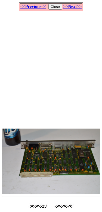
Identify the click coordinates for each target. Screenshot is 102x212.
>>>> (72, 6)
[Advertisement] (51, 67)
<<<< (33, 6)
